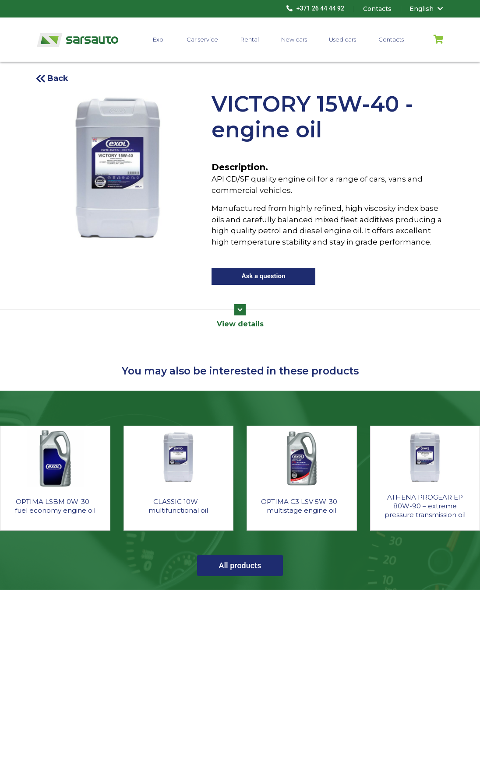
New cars (294, 39)
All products (240, 565)
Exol (159, 39)
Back (57, 78)
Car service (202, 39)
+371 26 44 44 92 (315, 8)
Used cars (342, 39)
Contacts (391, 39)
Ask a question (264, 276)
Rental (249, 39)
